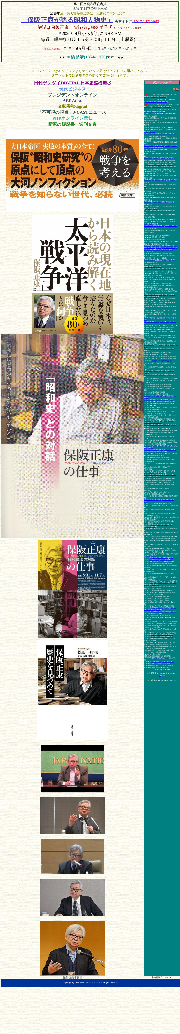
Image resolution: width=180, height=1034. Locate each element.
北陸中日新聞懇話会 (162, 361)
